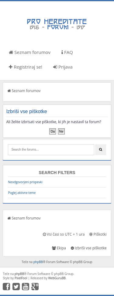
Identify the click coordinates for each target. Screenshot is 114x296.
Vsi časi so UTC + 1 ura (64, 234)
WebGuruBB (57, 278)
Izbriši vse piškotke (89, 248)
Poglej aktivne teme (22, 193)
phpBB (38, 262)
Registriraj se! (25, 67)
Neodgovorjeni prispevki (25, 182)
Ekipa (59, 248)
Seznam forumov (29, 52)
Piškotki (97, 234)
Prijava (63, 67)
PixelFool (21, 278)
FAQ (67, 52)
